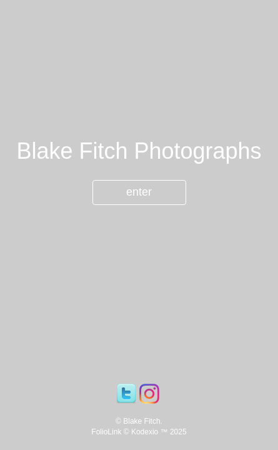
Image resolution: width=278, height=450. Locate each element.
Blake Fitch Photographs (138, 151)
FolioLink (106, 432)
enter (139, 192)
